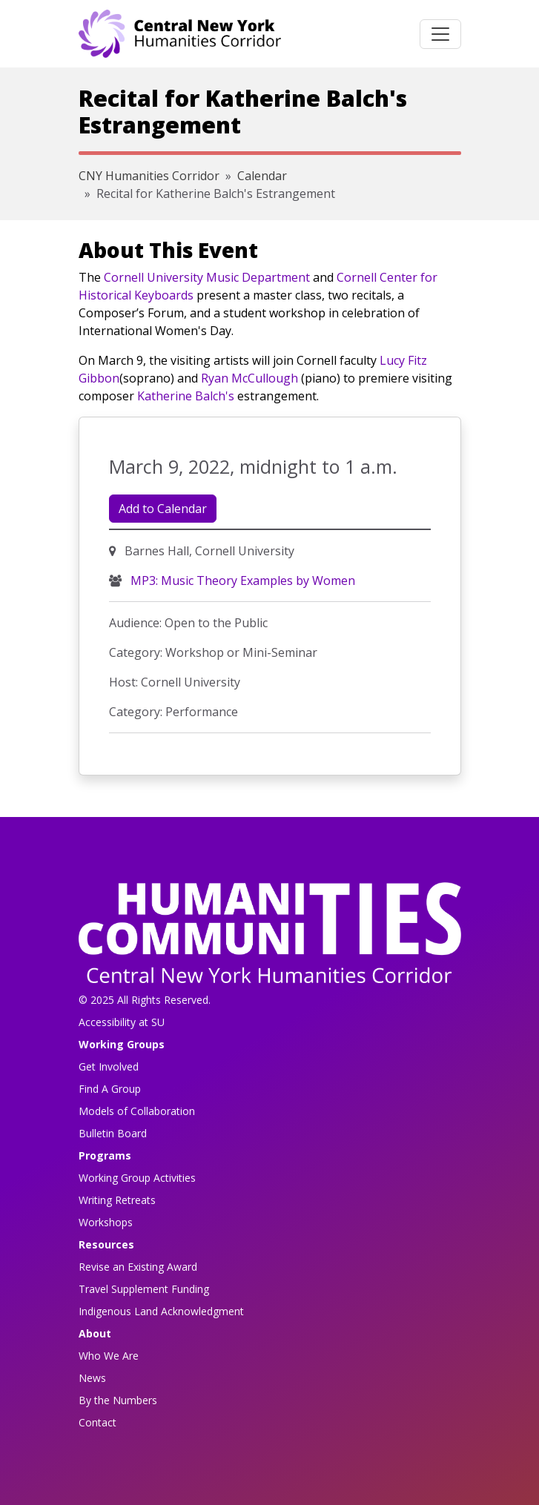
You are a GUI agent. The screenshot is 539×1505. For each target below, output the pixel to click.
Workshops (106, 1222)
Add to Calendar (163, 508)
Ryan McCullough (249, 378)
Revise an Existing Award (138, 1267)
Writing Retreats (117, 1200)
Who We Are (109, 1356)
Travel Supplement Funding (144, 1289)
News (92, 1378)
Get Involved (109, 1066)
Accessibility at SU (122, 1022)
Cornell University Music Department (207, 277)
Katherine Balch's (185, 396)
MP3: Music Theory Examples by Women (241, 580)
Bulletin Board (113, 1133)
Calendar (262, 176)
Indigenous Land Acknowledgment (161, 1311)
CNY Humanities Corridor (149, 176)
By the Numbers (118, 1400)
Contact (97, 1422)
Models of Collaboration (137, 1111)
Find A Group (110, 1089)
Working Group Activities (137, 1178)
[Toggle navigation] (440, 34)
